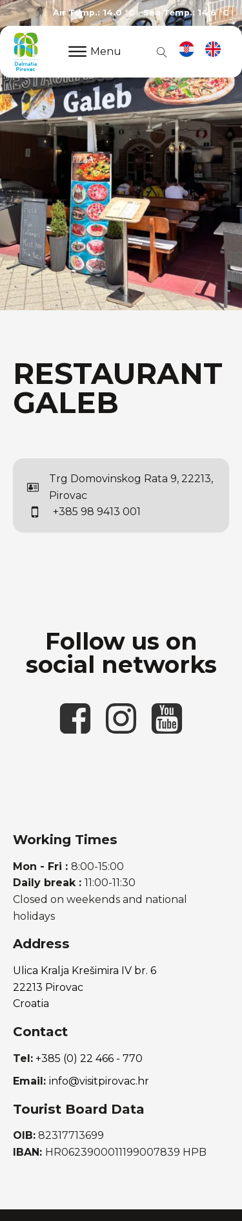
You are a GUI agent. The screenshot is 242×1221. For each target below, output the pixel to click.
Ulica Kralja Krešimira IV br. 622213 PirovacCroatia (84, 987)
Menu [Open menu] (94, 51)
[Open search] (159, 51)
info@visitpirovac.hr (99, 1081)
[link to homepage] (26, 51)
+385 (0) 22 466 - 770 (89, 1058)
